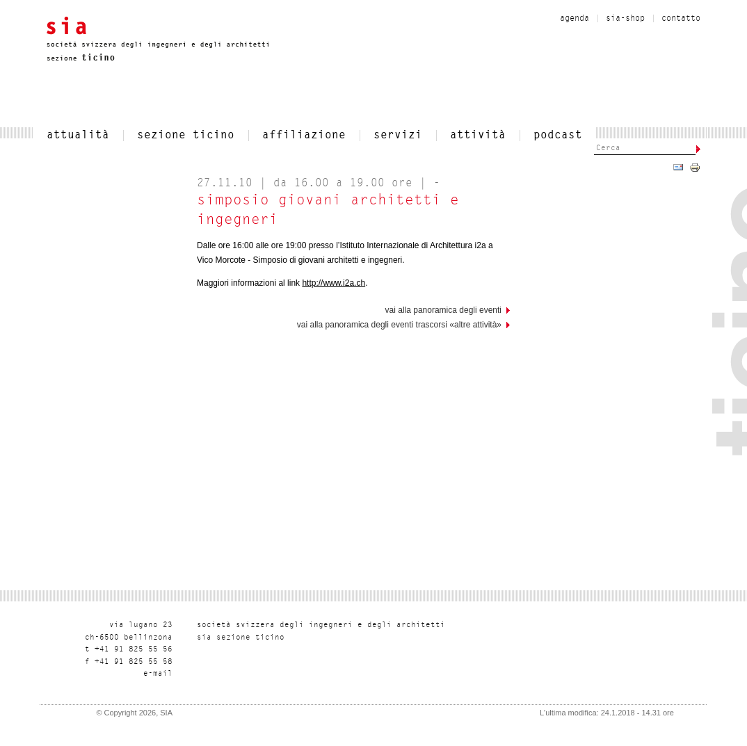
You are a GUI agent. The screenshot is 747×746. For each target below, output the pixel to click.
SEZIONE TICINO (185, 135)
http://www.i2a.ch (333, 283)
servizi (398, 135)
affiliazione (304, 135)
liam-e (157, 674)
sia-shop (625, 19)
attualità (78, 135)
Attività (478, 135)
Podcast (557, 135)
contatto (680, 19)
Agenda (574, 19)
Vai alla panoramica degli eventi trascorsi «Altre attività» (399, 325)
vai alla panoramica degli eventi (443, 310)
